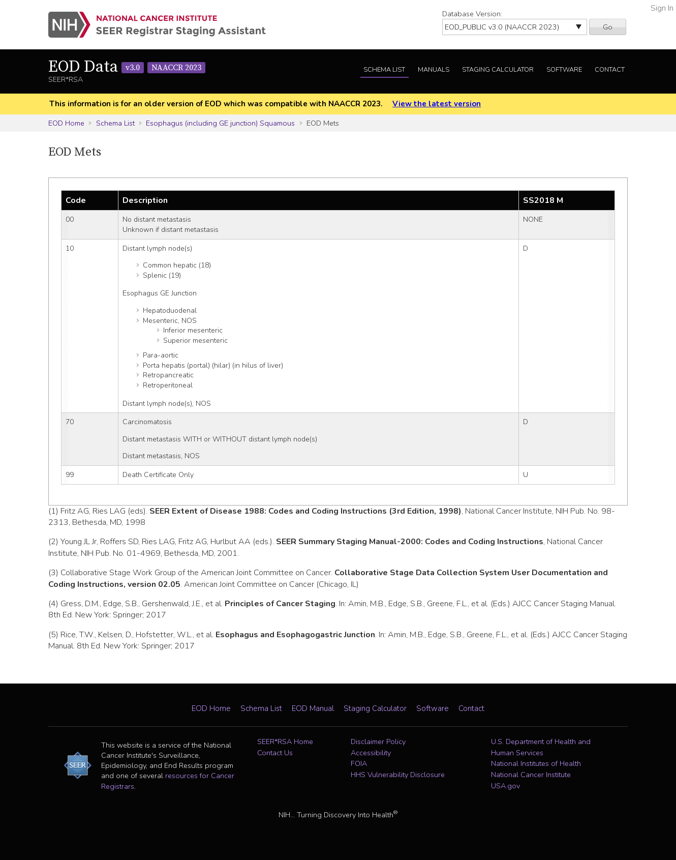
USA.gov (505, 786)
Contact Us (275, 753)
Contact (610, 69)
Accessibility (371, 753)
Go (607, 27)
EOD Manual (313, 708)
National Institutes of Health (536, 763)
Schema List (384, 69)
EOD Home (66, 123)
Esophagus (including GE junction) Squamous (220, 123)
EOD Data (126, 67)
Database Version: (472, 14)
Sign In (662, 8)
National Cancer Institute (531, 774)
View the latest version (436, 104)
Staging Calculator (498, 69)
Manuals (433, 69)
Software (564, 69)
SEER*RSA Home (285, 741)
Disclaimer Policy (378, 741)
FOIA (359, 763)
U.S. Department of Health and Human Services (541, 747)
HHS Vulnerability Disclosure (398, 774)
